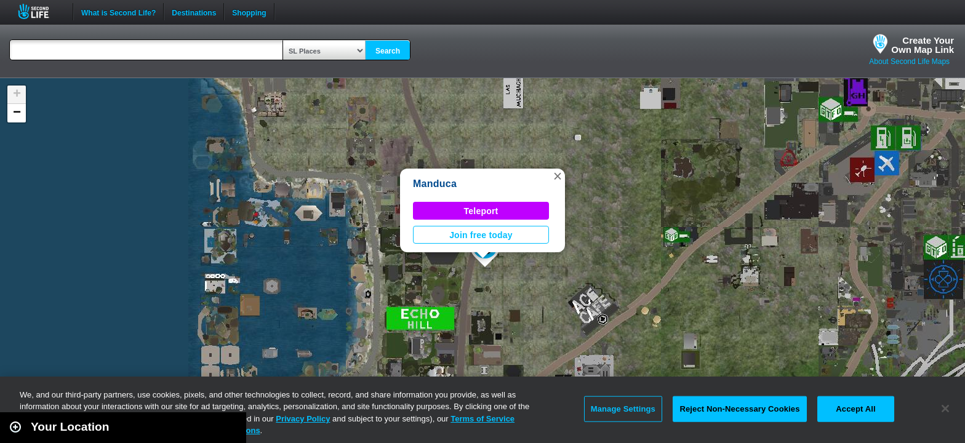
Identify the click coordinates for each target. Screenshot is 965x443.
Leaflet (900, 437)
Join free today (481, 235)
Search (387, 51)
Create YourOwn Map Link (922, 45)
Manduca (435, 183)
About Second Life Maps (909, 61)
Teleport (481, 211)
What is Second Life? (118, 12)
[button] (557, 176)
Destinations (194, 12)
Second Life (40, 11)
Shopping (249, 12)
